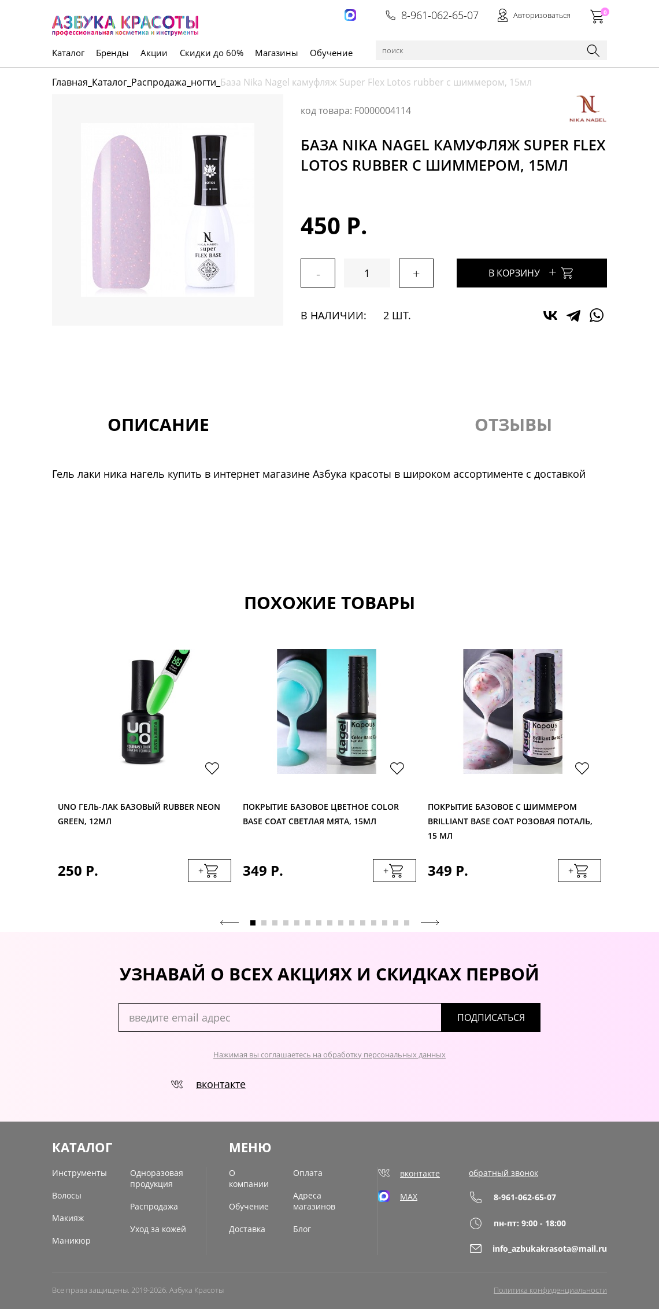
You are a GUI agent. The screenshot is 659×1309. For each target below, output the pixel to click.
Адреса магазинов (314, 1201)
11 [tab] (362, 922)
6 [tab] (307, 922)
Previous (229, 922)
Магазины (276, 52)
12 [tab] (373, 922)
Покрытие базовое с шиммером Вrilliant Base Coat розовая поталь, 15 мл (510, 818)
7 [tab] (318, 922)
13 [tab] (384, 922)
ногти (203, 82)
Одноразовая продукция (156, 1178)
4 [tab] (285, 922)
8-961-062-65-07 (432, 15)
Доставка (247, 1228)
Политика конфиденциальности (550, 1290)
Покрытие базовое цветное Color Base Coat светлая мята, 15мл (321, 814)
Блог (302, 1228)
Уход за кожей (158, 1228)
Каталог (109, 82)
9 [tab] (340, 922)
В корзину (531, 271)
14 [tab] (395, 922)
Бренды (112, 52)
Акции (154, 52)
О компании (249, 1178)
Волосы (67, 1195)
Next (430, 922)
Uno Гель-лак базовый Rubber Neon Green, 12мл (139, 814)
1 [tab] (253, 922)
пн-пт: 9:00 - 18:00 (517, 1223)
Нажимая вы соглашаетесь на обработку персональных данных (329, 1054)
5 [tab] (296, 922)
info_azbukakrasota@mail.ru (538, 1248)
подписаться (491, 1017)
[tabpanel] (144, 777)
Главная (70, 82)
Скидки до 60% (211, 52)
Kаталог (68, 52)
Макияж (68, 1217)
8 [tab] (329, 922)
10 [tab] (351, 922)
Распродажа (159, 82)
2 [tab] (263, 922)
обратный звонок (503, 1172)
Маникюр (71, 1240)
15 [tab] (406, 922)
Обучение (331, 52)
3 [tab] (274, 922)
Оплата (308, 1172)
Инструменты (79, 1172)
